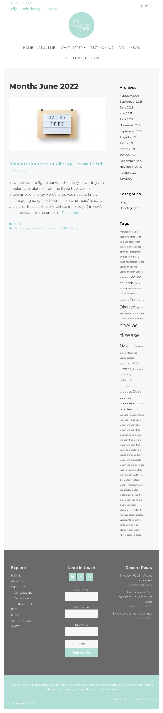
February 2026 (129, 95)
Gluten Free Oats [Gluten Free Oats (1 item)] (128, 485)
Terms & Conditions (144, 698)
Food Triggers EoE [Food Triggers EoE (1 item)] (132, 420)
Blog (16, 231)
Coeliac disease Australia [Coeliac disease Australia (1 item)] (131, 318)
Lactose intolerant (43, 235)
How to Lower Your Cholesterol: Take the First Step (134, 596)
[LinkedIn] (72, 577)
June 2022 (126, 119)
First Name (81, 590)
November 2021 (130, 125)
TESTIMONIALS (102, 47)
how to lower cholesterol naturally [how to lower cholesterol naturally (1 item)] (131, 505)
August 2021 (128, 137)
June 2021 (126, 143)
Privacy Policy (121, 698)
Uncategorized (130, 208)
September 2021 (131, 131)
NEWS (135, 47)
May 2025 (126, 113)
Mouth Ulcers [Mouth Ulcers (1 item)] (133, 530)
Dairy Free (21, 235)
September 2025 (131, 101)
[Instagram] (89, 577)
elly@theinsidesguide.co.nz (34, 9)
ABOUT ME (46, 47)
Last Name (81, 607)
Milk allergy (65, 235)
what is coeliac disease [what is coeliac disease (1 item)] (130, 535)
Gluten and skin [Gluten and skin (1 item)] (134, 455)
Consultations (23, 592)
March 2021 (127, 149)
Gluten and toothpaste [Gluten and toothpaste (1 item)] (130, 460)
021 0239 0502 (22, 3)
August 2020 (128, 172)
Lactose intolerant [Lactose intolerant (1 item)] (128, 520)
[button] (85, 48)
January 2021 (128, 155)
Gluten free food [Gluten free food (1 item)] (132, 480)
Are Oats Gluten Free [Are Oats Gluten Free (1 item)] (130, 232)
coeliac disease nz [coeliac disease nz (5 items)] (129, 335)
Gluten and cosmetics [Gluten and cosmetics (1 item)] (130, 425)
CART (95, 58)
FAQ (122, 47)
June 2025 (126, 107)
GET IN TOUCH (75, 58)
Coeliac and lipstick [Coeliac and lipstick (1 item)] (129, 267)
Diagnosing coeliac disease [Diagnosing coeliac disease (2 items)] (129, 385)
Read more (71, 220)
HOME (28, 47)
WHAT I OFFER (71, 47)
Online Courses (24, 598)
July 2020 (126, 178)
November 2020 (131, 166)
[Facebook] (80, 577)
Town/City (81, 625)
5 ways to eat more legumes (132, 613)
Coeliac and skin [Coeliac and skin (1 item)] (127, 272)
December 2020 (131, 161)
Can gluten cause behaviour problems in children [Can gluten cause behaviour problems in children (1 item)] (130, 252)
